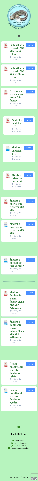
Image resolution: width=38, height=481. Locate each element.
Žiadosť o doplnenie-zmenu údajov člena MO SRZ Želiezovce (17, 300)
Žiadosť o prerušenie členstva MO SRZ (17, 205)
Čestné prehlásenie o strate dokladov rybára (16, 370)
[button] (19, 36)
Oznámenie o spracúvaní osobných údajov (17, 96)
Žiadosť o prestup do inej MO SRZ (17, 262)
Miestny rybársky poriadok (17, 178)
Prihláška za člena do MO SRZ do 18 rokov (17, 49)
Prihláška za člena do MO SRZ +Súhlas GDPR (17, 72)
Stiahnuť (30, 45)
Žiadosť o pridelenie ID (17, 123)
